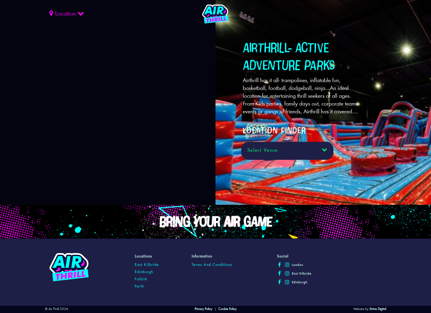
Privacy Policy (203, 309)
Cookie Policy (227, 309)
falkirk (141, 279)
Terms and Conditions (212, 265)
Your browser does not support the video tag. (130, 79)
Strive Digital (377, 309)
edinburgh (144, 272)
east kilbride (147, 265)
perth (139, 287)
